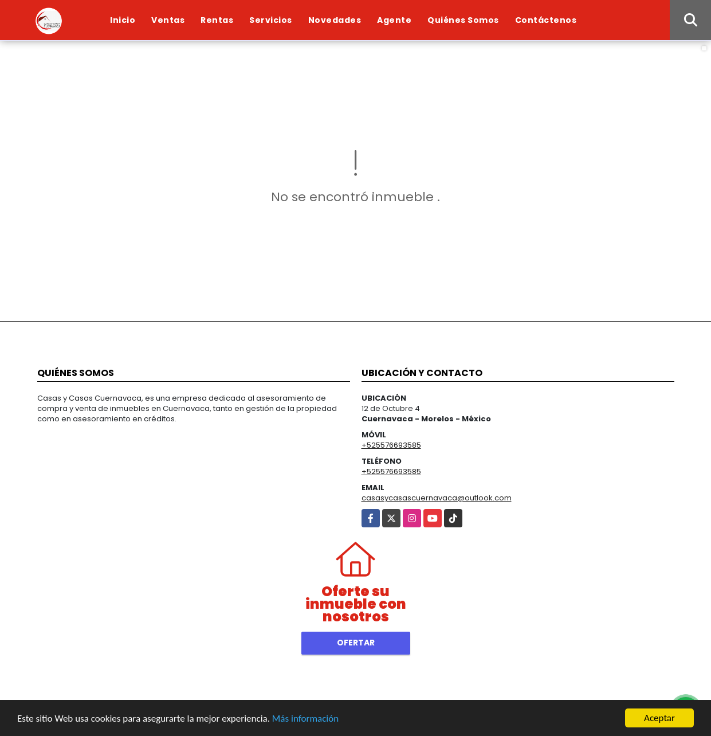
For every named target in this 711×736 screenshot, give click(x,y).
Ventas (167, 20)
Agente (394, 20)
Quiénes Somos (463, 20)
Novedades (335, 20)
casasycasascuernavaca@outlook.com (437, 497)
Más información (305, 719)
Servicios (270, 20)
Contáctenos (546, 20)
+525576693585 (391, 445)
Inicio (122, 20)
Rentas (217, 20)
